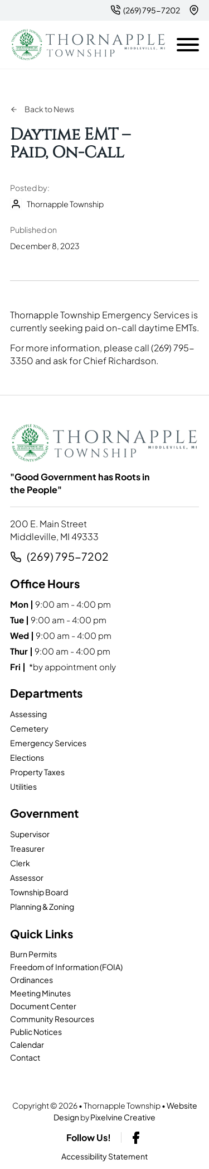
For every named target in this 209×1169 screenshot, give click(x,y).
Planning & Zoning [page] (42, 906)
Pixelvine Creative (122, 1117)
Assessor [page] (26, 877)
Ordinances (31, 980)
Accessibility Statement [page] (104, 1156)
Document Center (43, 1006)
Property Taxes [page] (37, 772)
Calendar (27, 1044)
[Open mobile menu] (188, 42)
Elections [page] (27, 757)
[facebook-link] (136, 1137)
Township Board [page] (39, 892)
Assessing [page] (28, 714)
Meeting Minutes (40, 993)
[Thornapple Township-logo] (88, 44)
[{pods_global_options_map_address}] (194, 10)
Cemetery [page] (29, 728)
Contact (25, 1057)
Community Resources (52, 1019)
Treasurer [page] (27, 848)
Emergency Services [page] (48, 743)
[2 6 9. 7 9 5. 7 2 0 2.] (145, 10)
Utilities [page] (23, 786)
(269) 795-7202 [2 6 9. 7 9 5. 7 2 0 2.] (68, 556)
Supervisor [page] (30, 834)
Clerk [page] (20, 863)
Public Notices (36, 1032)
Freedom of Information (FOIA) (66, 967)
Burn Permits (33, 954)
